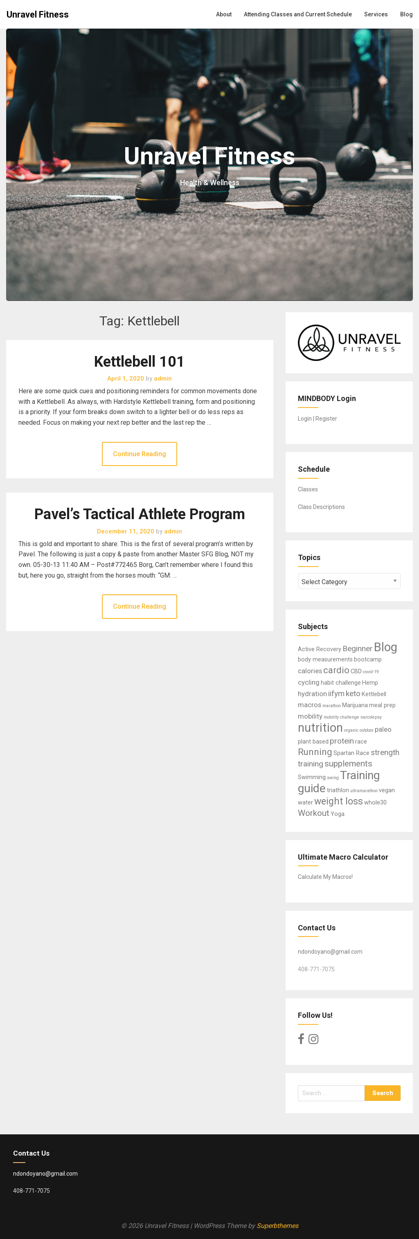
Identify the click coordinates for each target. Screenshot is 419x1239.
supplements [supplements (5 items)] (348, 763)
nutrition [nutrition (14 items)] (320, 728)
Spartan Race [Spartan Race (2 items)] (351, 753)
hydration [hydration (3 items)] (312, 694)
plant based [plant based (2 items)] (313, 741)
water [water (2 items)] (305, 802)
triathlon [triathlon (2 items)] (338, 790)
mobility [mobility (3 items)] (310, 716)
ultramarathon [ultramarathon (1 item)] (364, 790)
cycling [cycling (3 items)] (309, 682)
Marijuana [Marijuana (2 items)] (355, 705)
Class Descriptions (321, 507)
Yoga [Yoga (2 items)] (338, 814)
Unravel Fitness (38, 14)
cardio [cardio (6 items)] (336, 670)
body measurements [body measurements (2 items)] (325, 659)
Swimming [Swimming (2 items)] (312, 777)
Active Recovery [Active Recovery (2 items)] (319, 649)
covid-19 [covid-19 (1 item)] (371, 671)
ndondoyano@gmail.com (330, 951)
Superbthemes (277, 1226)
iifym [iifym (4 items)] (336, 693)
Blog (406, 14)
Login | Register (317, 418)
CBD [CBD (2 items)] (356, 671)
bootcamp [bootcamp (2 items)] (368, 659)
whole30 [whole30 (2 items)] (375, 802)
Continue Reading (139, 454)
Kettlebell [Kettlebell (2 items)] (374, 694)
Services (376, 14)
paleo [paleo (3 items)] (383, 729)
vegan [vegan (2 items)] (387, 790)
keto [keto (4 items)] (353, 693)
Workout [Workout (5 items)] (313, 813)
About (224, 14)
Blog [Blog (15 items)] (385, 647)
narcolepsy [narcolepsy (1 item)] (371, 717)
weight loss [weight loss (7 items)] (338, 801)
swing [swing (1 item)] (333, 777)
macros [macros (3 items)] (309, 705)
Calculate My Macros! (325, 877)
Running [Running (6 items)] (315, 752)
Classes (308, 489)
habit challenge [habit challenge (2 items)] (341, 682)
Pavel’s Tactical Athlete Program (139, 514)
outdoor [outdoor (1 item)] (367, 730)
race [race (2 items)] (361, 741)
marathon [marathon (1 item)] (331, 705)
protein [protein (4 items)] (342, 741)
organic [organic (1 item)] (351, 730)
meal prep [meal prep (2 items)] (382, 705)
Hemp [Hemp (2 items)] (370, 682)
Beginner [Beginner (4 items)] (357, 648)
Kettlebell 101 (139, 361)
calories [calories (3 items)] (310, 671)
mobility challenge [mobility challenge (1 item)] (341, 717)
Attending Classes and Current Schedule (298, 14)
